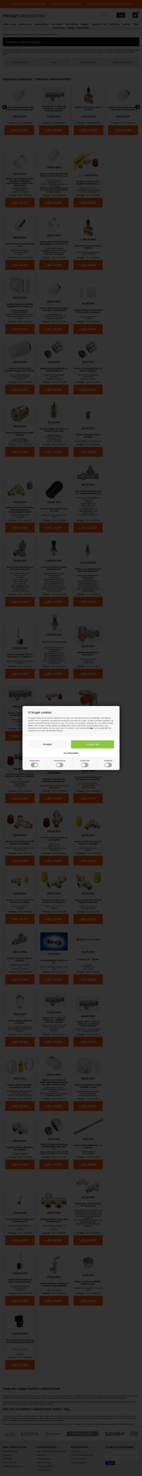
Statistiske (108, 763)
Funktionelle (85, 763)
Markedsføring (59, 763)
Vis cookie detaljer (71, 753)
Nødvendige (34, 763)
